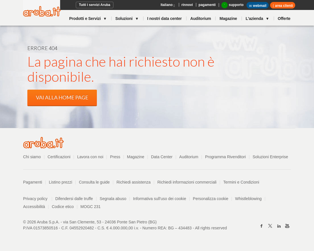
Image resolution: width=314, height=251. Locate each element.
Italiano (168, 5)
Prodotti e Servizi (85, 18)
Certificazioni (59, 157)
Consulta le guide (94, 182)
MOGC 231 (90, 206)
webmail (257, 6)
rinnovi (187, 5)
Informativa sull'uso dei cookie (159, 198)
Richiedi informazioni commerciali (187, 182)
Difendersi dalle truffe (74, 198)
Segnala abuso (113, 198)
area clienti (283, 6)
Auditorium (200, 18)
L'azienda (255, 18)
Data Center (161, 157)
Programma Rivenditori (225, 157)
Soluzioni (124, 18)
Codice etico (63, 206)
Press (115, 157)
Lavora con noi (90, 157)
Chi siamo (32, 157)
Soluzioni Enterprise (270, 157)
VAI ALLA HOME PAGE (62, 97)
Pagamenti (32, 182)
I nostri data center (164, 18)
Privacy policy (37, 198)
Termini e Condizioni (241, 182)
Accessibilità (34, 206)
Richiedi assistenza (134, 182)
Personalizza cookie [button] (211, 198)
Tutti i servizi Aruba (94, 5)
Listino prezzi (60, 182)
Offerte (284, 18)
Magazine (228, 18)
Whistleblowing (248, 198)
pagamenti (207, 5)
